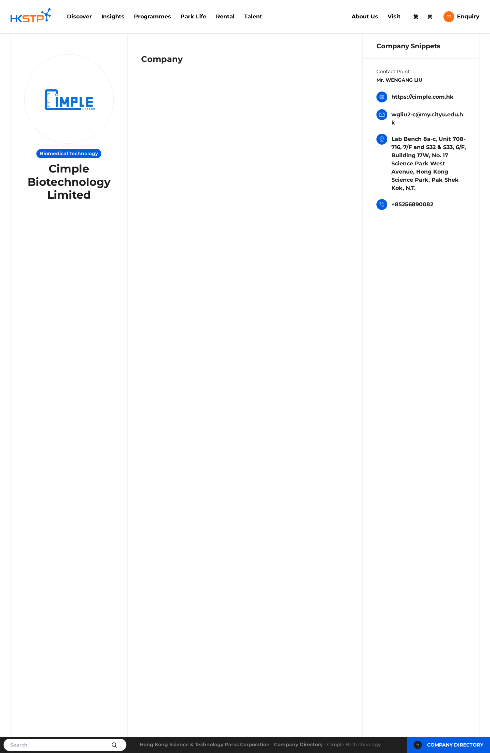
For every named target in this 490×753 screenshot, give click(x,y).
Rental (225, 16)
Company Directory (298, 744)
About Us (365, 16)
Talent (253, 16)
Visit (394, 16)
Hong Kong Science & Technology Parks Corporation (205, 744)
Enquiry (461, 16)
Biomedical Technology (69, 153)
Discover (79, 16)
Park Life (193, 16)
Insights (112, 16)
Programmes (152, 16)
